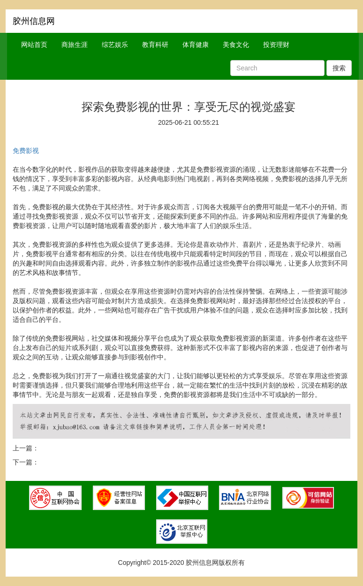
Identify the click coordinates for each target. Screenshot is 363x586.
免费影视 (26, 150)
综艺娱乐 (115, 44)
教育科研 (155, 44)
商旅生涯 (74, 44)
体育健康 (195, 44)
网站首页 (34, 44)
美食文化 (236, 44)
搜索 (339, 68)
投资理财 (276, 44)
